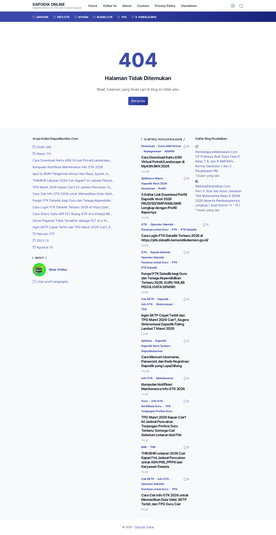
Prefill (162, 188)
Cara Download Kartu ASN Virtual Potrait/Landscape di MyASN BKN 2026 (163, 161)
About (126, 6)
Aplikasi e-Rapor (152, 178)
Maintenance (164, 378)
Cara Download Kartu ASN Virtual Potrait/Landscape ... (73, 160)
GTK (144, 224)
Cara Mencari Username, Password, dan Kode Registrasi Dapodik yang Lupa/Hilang (165, 361)
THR (152, 447)
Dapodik (163, 299)
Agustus (43, 247)
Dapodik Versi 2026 (154, 183)
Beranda (138, 101)
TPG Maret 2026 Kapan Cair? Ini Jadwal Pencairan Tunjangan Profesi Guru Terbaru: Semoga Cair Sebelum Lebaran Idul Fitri (163, 426)
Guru (144, 401)
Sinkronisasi (164, 304)
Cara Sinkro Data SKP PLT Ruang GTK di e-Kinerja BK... (72, 214)
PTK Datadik (189, 229)
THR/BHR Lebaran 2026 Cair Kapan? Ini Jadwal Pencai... (73, 180)
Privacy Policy (165, 6)
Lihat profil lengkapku (50, 282)
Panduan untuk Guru (154, 229)
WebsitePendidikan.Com (212, 186)
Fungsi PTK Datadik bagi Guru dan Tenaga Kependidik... (73, 200)
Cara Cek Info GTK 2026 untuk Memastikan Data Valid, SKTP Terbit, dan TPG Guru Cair (164, 499)
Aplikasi (146, 340)
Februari (44, 234)
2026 (42, 147)
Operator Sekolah (161, 224)
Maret (42, 154)
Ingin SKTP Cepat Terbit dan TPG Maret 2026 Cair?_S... (73, 227)
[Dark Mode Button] (233, 5)
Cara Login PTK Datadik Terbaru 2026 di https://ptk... (71, 207)
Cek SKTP (147, 299)
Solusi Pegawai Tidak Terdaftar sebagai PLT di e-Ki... (71, 220)
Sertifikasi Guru (151, 406)
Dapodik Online (49, 4)
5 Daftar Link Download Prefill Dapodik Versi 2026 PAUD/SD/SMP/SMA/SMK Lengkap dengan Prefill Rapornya (164, 203)
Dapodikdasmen (152, 351)
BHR (144, 447)
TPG (144, 309)
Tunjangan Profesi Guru (156, 411)
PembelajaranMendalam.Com (216, 152)
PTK (174, 229)
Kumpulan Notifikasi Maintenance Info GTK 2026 (68, 167)
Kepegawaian (152, 151)
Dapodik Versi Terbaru (155, 345)
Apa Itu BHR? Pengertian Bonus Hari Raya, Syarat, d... (71, 174)
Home (92, 6)
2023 (41, 240)
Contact (143, 6)
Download (148, 146)
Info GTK (147, 304)
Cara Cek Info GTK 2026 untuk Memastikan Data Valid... (73, 194)
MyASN (169, 151)
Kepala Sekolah (160, 252)
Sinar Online (58, 269)
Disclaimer (189, 6)
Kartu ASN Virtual (169, 146)
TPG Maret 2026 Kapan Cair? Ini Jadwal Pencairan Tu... (73, 187)
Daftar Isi (110, 6)
